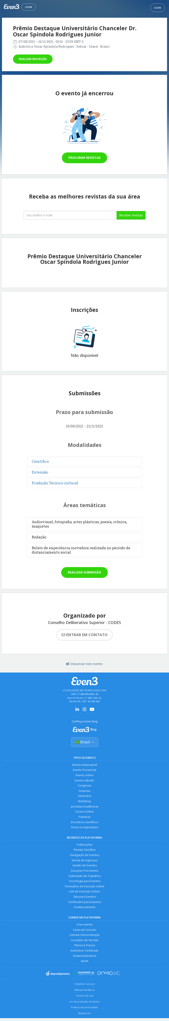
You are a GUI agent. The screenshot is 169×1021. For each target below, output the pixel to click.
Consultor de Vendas (84, 942)
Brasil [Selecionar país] (84, 742)
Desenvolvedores (84, 958)
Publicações (84, 846)
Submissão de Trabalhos (84, 877)
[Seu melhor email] (70, 215)
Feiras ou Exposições (84, 828)
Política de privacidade (84, 1010)
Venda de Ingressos (84, 862)
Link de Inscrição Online (84, 893)
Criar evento (85, 927)
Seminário (84, 796)
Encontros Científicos (84, 823)
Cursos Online (84, 812)
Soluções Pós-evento (84, 872)
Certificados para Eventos (84, 904)
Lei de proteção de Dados (84, 1004)
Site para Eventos (84, 899)
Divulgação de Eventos (84, 856)
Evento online (84, 775)
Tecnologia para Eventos (85, 883)
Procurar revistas (84, 157)
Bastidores (84, 1016)
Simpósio (85, 791)
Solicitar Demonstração (85, 937)
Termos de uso (85, 998)
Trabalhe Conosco (84, 986)
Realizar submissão (84, 572)
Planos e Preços (84, 948)
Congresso (84, 786)
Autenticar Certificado (84, 953)
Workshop (84, 802)
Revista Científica (85, 851)
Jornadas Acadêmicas (84, 807)
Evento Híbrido (84, 781)
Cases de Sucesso (84, 932)
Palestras (84, 818)
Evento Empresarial (84, 765)
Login (28, 7)
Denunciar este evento (84, 664)
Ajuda (84, 964)
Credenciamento (84, 909)
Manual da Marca (85, 992)
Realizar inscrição (33, 59)
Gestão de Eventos (84, 867)
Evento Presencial (84, 770)
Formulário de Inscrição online (84, 888)
